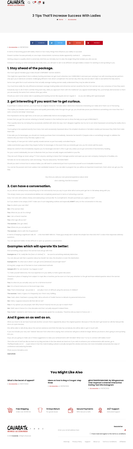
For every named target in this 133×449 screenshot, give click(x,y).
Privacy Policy (77, 442)
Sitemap (66, 442)
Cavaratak (15, 436)
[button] (39, 3)
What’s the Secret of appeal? (20, 380)
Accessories (72, 20)
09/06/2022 (64, 386)
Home (60, 20)
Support (87, 442)
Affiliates (123, 442)
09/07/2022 (24, 384)
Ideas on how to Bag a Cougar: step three (64, 381)
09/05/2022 (105, 388)
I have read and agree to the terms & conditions (108, 434)
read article (11, 354)
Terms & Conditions (110, 442)
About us (96, 442)
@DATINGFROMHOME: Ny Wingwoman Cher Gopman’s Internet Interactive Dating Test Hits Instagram (106, 382)
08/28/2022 (24, 47)
